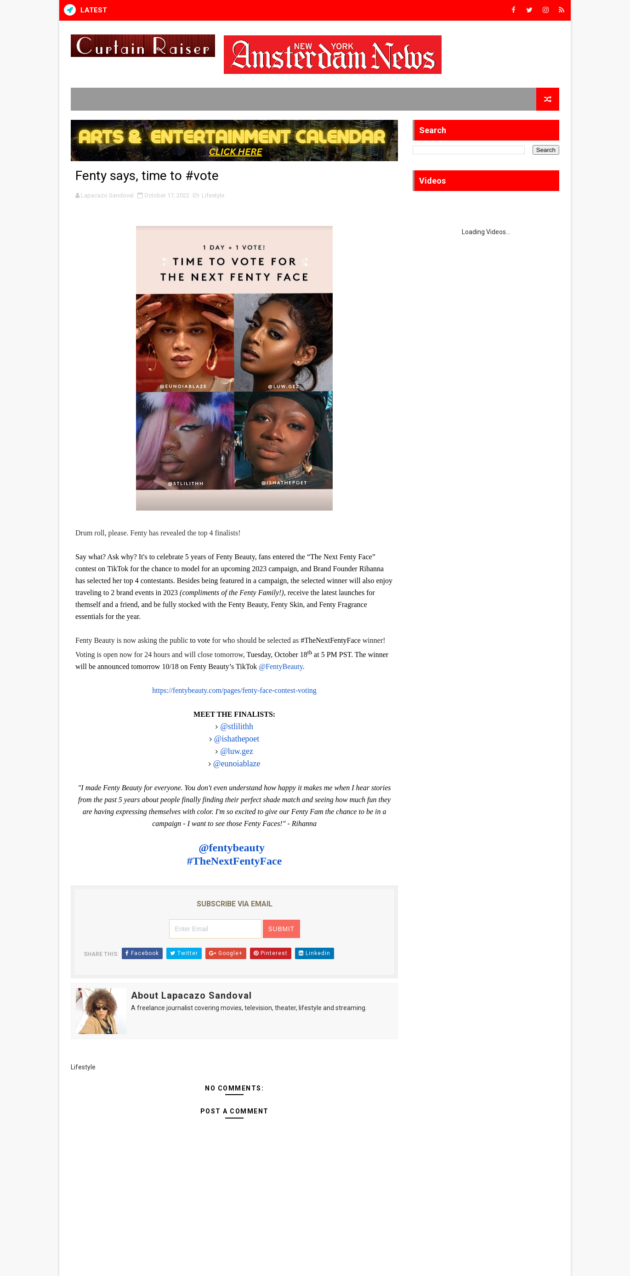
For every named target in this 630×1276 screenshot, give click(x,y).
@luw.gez (236, 751)
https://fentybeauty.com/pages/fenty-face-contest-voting (234, 690)
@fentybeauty (233, 848)
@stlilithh (236, 726)
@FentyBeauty (280, 666)
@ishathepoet (237, 738)
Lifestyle (213, 195)
